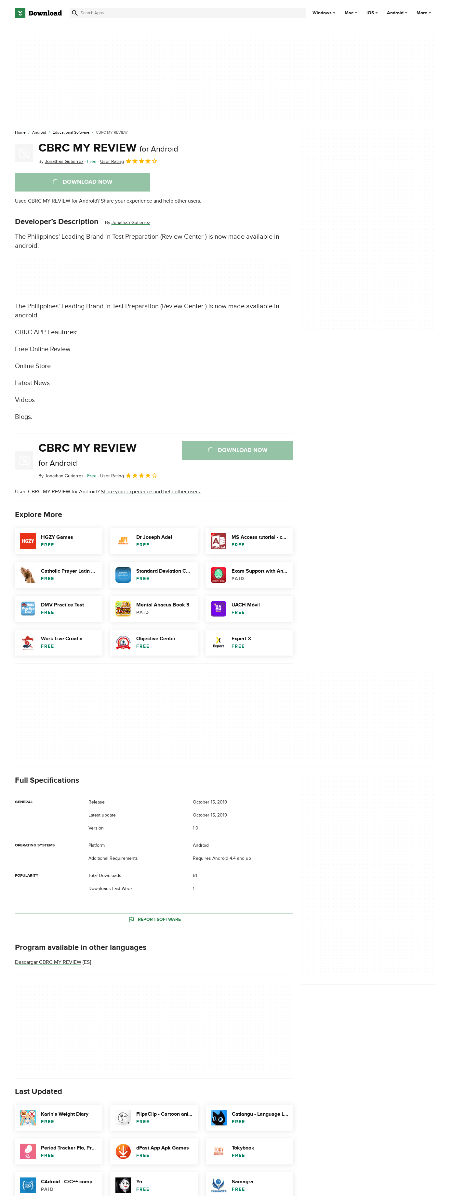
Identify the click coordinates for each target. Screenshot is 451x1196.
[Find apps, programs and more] (188, 13)
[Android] (39, 132)
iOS (370, 13)
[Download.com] (38, 13)
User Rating (129, 161)
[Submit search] (75, 13)
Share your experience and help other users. (151, 201)
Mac (349, 13)
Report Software (154, 919)
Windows (322, 13)
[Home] (20, 132)
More (424, 13)
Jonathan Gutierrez (131, 222)
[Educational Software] (71, 132)
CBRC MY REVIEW (108, 148)
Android (395, 13)
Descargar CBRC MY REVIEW (48, 962)
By (61, 161)
